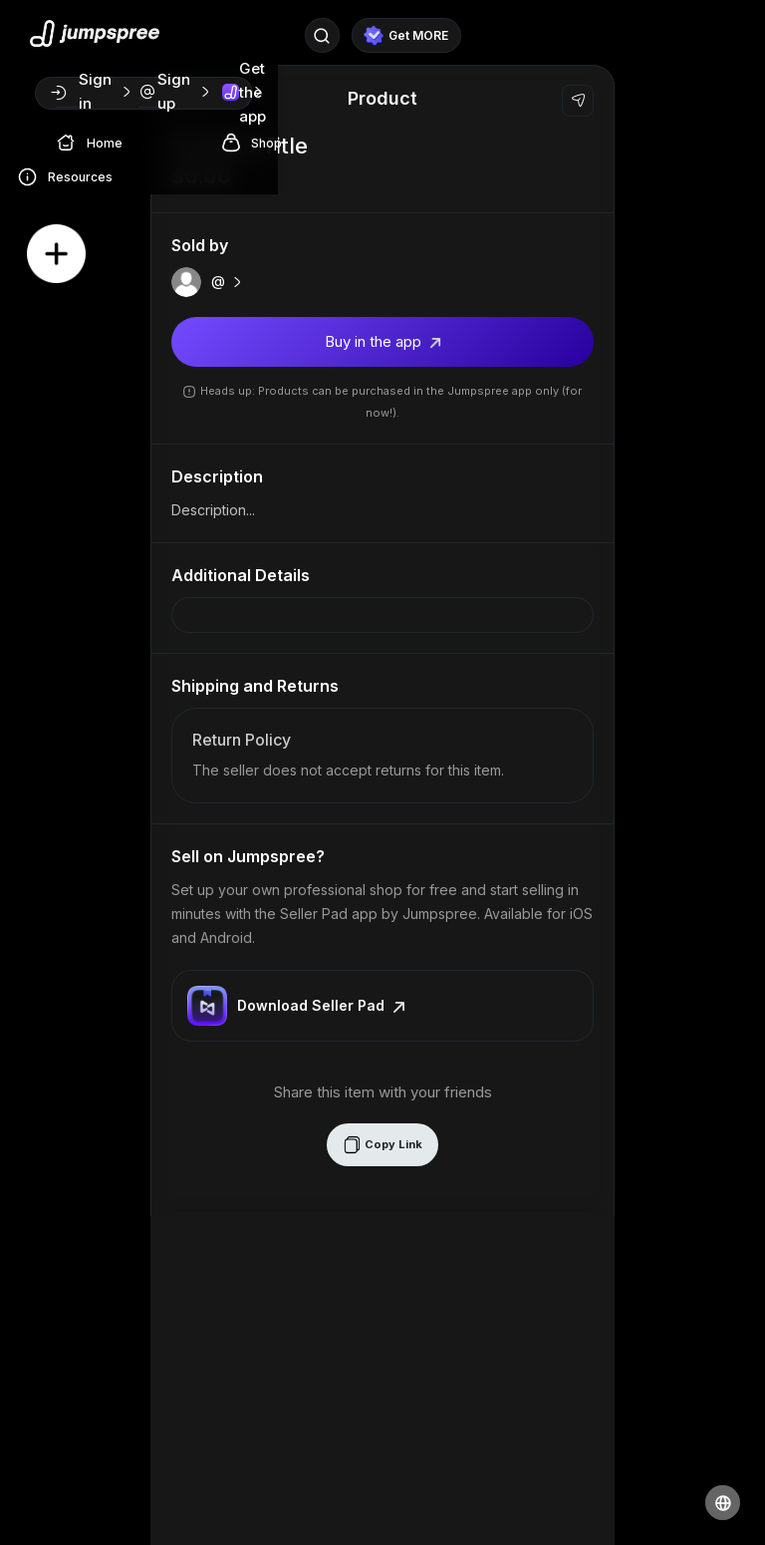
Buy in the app (383, 341)
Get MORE (406, 36)
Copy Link (382, 1144)
